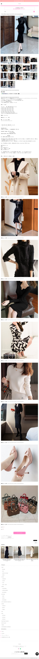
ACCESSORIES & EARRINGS (6, 626)
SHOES (3, 603)
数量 (1, 529)
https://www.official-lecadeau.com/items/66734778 (15, 278)
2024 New (3, 615)
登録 (26, 653)
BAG (2, 611)
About (3, 631)
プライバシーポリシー (5, 635)
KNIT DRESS (4, 592)
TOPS (2, 567)
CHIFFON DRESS (5, 590)
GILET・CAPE (4, 584)
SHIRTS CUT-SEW (5, 573)
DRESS (3, 586)
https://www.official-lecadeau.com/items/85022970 (15, 483)
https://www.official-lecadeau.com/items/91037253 (15, 319)
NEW (2, 613)
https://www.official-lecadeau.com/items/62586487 (15, 360)
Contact (3, 633)
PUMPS (3, 609)
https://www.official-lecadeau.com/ (6, 120)
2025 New (3, 617)
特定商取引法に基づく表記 (6, 637)
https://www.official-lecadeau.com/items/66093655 (15, 401)
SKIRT (3, 596)
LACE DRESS (4, 588)
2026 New (3, 619)
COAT (3, 582)
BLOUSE (3, 569)
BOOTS (3, 607)
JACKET (3, 580)
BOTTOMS (3, 594)
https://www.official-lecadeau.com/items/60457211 (15, 524)
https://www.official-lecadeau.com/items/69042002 (15, 442)
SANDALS (3, 605)
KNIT (3, 571)
